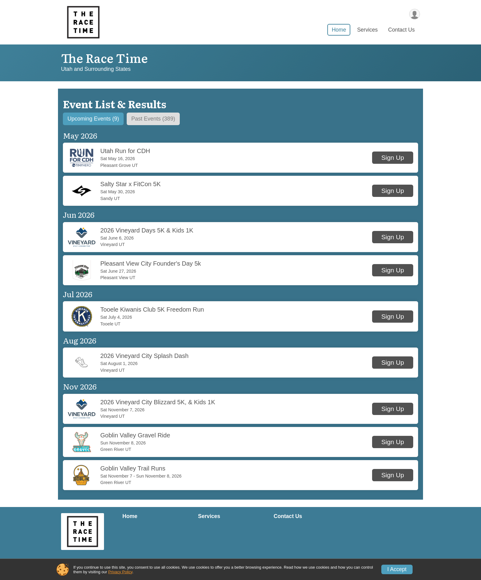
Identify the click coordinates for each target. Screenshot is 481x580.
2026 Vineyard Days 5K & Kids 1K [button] (146, 230)
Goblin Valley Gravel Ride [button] (135, 435)
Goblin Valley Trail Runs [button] (132, 468)
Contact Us (401, 30)
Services (367, 30)
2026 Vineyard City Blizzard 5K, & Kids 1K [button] (157, 402)
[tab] (95, 119)
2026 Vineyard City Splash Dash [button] (144, 356)
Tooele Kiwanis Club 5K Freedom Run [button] (152, 310)
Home (339, 30)
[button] (392, 158)
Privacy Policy (120, 572)
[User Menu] (414, 14)
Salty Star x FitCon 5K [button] (130, 184)
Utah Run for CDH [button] (125, 151)
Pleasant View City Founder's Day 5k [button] (150, 263)
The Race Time (104, 57)
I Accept (397, 569)
